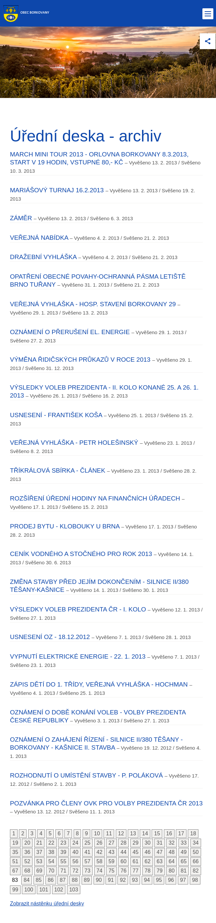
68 (27, 871)
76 (123, 871)
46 (148, 852)
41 (88, 852)
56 (75, 861)
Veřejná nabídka (39, 237)
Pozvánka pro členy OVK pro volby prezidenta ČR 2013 (106, 803)
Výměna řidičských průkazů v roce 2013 (80, 359)
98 (195, 880)
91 (111, 880)
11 (109, 833)
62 (148, 861)
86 (51, 880)
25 (88, 843)
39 (63, 852)
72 (75, 871)
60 (123, 861)
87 (63, 880)
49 (184, 852)
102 (58, 889)
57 (88, 861)
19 (15, 843)
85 (39, 880)
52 (27, 861)
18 (193, 833)
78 (148, 871)
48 (172, 852)
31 (160, 843)
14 (145, 833)
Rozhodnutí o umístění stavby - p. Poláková (86, 775)
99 (15, 889)
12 (121, 833)
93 (135, 880)
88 (75, 880)
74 (100, 871)
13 (133, 833)
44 (123, 852)
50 (196, 852)
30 (148, 843)
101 (43, 889)
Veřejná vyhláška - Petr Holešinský (74, 442)
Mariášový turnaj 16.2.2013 (57, 190)
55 (63, 861)
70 (51, 871)
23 (63, 843)
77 (136, 871)
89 (87, 880)
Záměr (21, 218)
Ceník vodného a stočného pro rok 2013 (81, 553)
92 (123, 880)
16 (169, 833)
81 (184, 871)
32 (172, 843)
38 (51, 852)
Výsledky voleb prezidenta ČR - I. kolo (78, 609)
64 (172, 861)
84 (27, 880)
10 (97, 833)
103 (73, 889)
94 (147, 880)
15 (157, 833)
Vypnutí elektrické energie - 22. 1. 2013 (78, 656)
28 (123, 843)
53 (39, 861)
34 (196, 843)
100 (28, 889)
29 (136, 843)
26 (100, 843)
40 (75, 852)
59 (111, 861)
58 (100, 861)
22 (51, 843)
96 (171, 880)
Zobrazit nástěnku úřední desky (47, 903)
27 (111, 843)
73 (88, 871)
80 (172, 871)
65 (184, 861)
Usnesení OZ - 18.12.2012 (50, 636)
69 (39, 871)
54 (51, 861)
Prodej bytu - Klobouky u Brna (64, 526)
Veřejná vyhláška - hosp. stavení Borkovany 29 (93, 304)
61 (136, 861)
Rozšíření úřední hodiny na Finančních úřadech (95, 498)
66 (196, 861)
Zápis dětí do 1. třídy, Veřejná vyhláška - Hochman (99, 684)
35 (15, 852)
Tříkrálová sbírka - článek (57, 470)
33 (184, 843)
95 (159, 880)
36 (27, 852)
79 (160, 871)
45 (136, 852)
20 (27, 843)
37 (39, 852)
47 (160, 852)
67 (15, 871)
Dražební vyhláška (43, 256)
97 (183, 880)
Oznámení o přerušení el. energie (70, 331)
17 (181, 833)
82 (196, 871)
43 (111, 852)
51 (15, 861)
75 (111, 871)
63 (160, 861)
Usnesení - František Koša (56, 415)
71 (63, 871)
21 (39, 843)
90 (99, 880)
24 (75, 843)
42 (100, 852)
